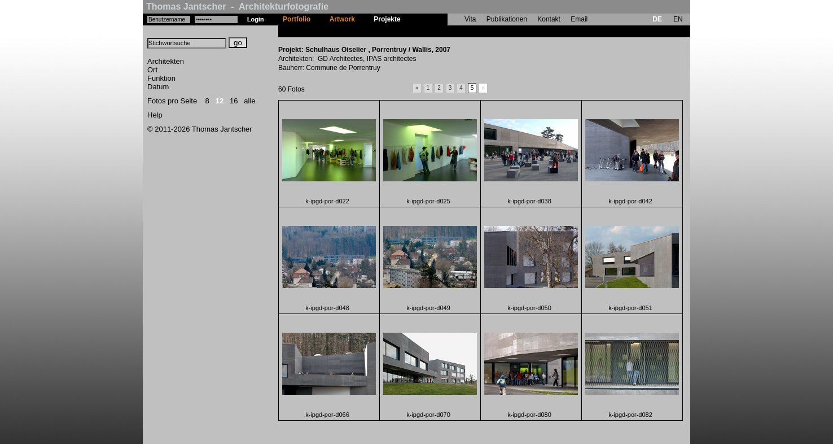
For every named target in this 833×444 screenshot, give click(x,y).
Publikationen (506, 19)
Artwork (342, 19)
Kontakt (548, 19)
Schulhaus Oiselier (440, 31)
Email (579, 19)
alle (249, 101)
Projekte (387, 19)
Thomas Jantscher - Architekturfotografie (237, 6)
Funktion (161, 78)
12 (219, 101)
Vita (470, 19)
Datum (158, 86)
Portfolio (296, 19)
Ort (152, 70)
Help (155, 115)
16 (234, 101)
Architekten (165, 61)
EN (678, 19)
